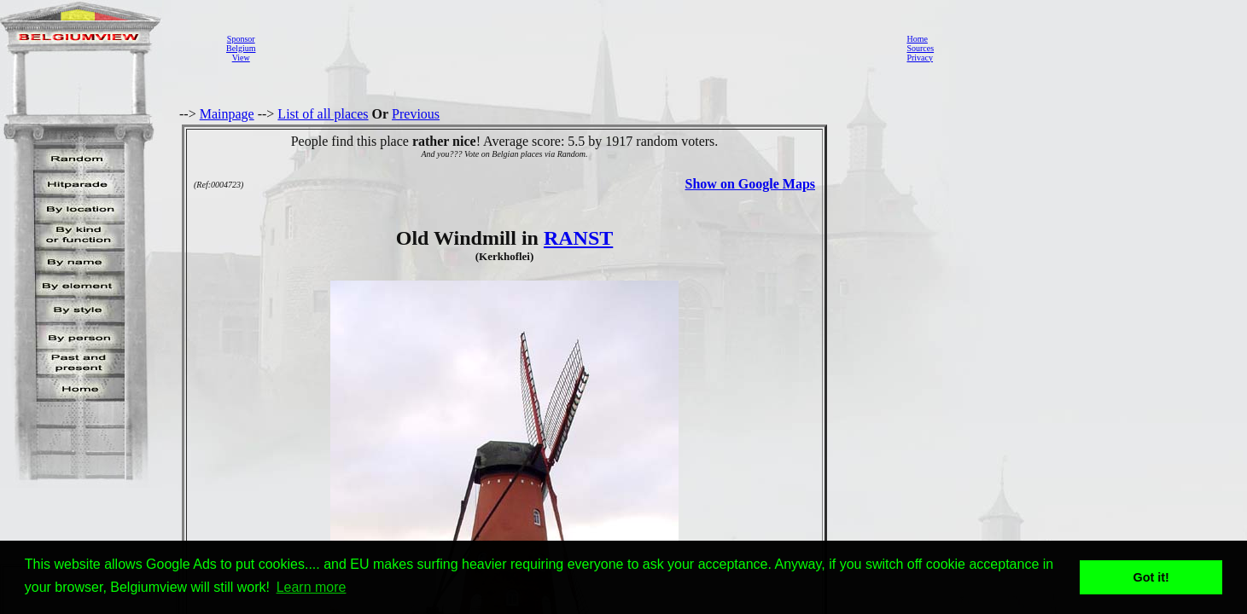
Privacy (919, 57)
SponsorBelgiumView (240, 48)
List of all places (322, 114)
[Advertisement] (576, 47)
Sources (920, 48)
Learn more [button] (312, 587)
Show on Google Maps (750, 184)
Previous (416, 114)
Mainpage (227, 114)
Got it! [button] (1151, 577)
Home (916, 38)
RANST (578, 238)
